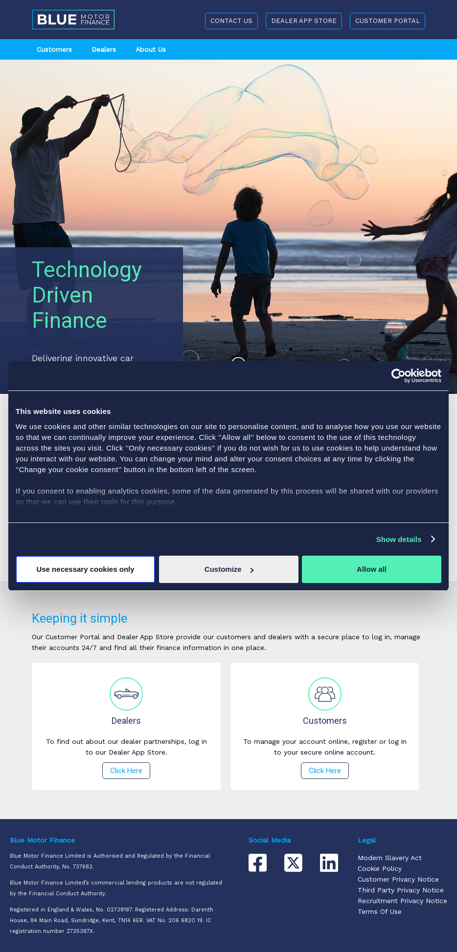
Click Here (126, 770)
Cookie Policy (380, 868)
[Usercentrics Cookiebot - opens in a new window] (398, 375)
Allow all (372, 569)
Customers (54, 49)
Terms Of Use (380, 911)
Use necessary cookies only (85, 569)
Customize (229, 569)
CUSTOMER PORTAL (387, 20)
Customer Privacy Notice (398, 879)
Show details (399, 539)
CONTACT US (231, 20)
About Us (151, 49)
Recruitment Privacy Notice (402, 901)
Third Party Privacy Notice (401, 890)
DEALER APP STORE (304, 20)
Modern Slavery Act (390, 858)
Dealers (103, 49)
